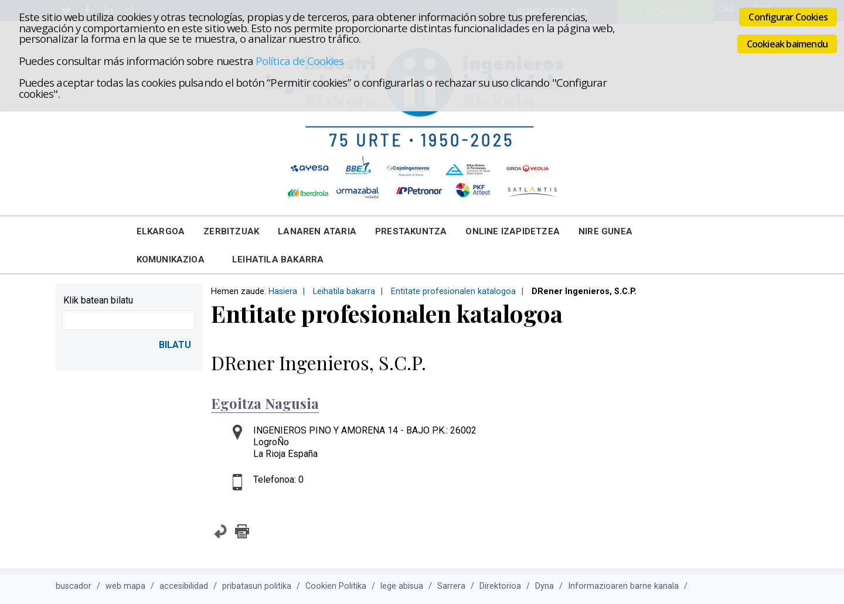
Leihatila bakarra (278, 259)
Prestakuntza (411, 231)
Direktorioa (500, 586)
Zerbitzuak (231, 231)
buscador (73, 586)
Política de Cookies (299, 60)
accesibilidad (183, 586)
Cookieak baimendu (787, 43)
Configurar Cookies (788, 17)
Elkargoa (161, 231)
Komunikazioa (171, 259)
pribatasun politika (256, 586)
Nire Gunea (605, 231)
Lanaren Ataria (317, 231)
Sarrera (451, 586)
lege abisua (401, 586)
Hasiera (282, 291)
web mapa (125, 586)
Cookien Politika (335, 586)
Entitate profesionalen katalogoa (453, 291)
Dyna (544, 586)
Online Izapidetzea (512, 231)
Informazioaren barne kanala (623, 586)
